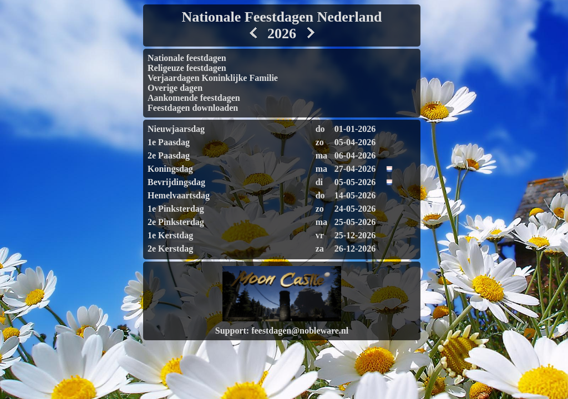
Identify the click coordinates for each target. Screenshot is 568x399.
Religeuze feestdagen (187, 68)
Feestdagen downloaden (193, 107)
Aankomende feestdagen (194, 98)
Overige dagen (175, 88)
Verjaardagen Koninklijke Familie (213, 78)
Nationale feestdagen (187, 58)
